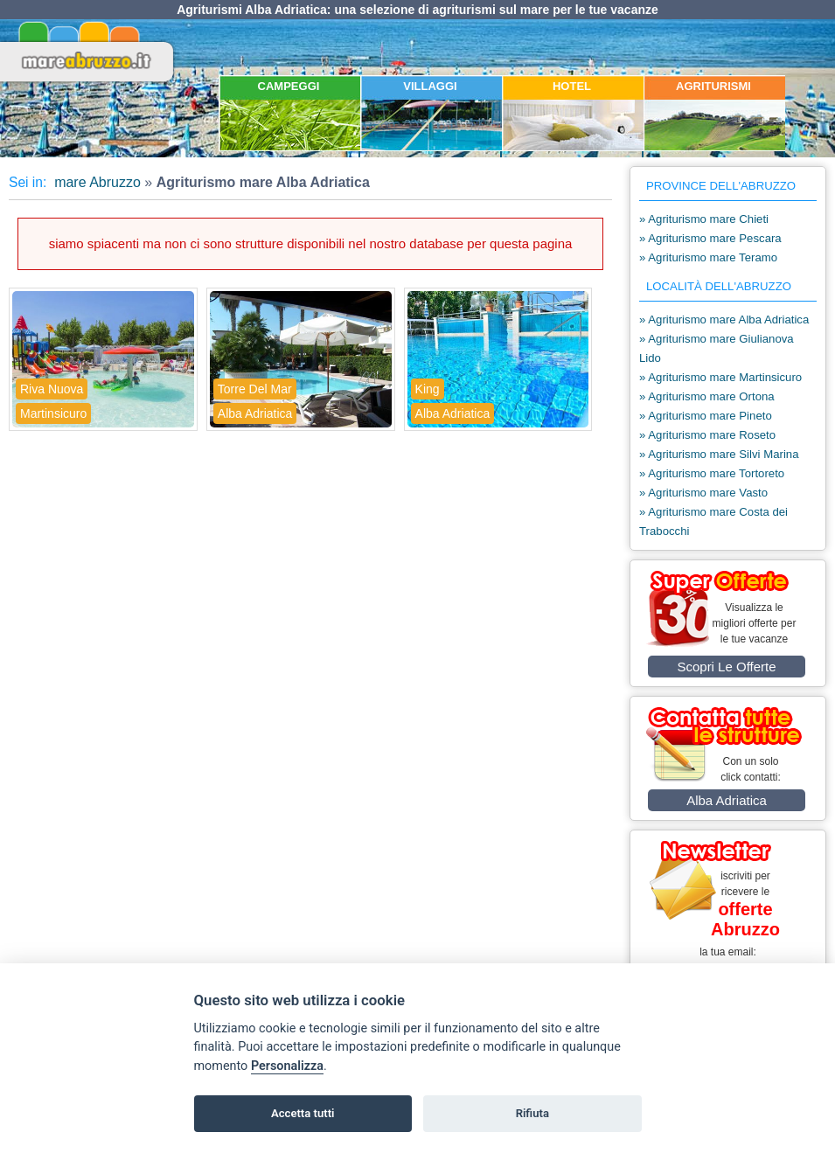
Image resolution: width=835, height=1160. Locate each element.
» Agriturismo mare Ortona (707, 396)
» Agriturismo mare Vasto (703, 492)
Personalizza (287, 1066)
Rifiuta (532, 1113)
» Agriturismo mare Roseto (707, 434)
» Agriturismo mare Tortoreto (711, 473)
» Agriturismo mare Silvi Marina (718, 454)
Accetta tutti (303, 1113)
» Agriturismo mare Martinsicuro (720, 377)
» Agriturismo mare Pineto (705, 415)
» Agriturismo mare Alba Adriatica (724, 319)
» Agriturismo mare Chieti (704, 219)
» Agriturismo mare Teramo (708, 257)
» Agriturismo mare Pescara (710, 238)
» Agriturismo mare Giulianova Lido (716, 348)
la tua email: (727, 952)
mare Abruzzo (96, 182)
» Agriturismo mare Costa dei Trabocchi (713, 521)
